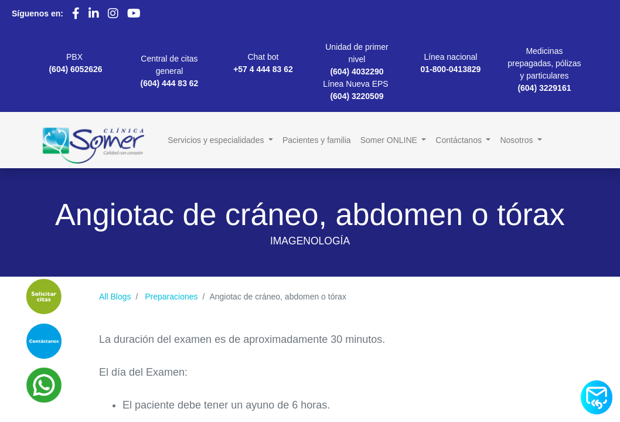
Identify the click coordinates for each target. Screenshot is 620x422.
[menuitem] (317, 140)
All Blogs (115, 296)
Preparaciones (171, 296)
